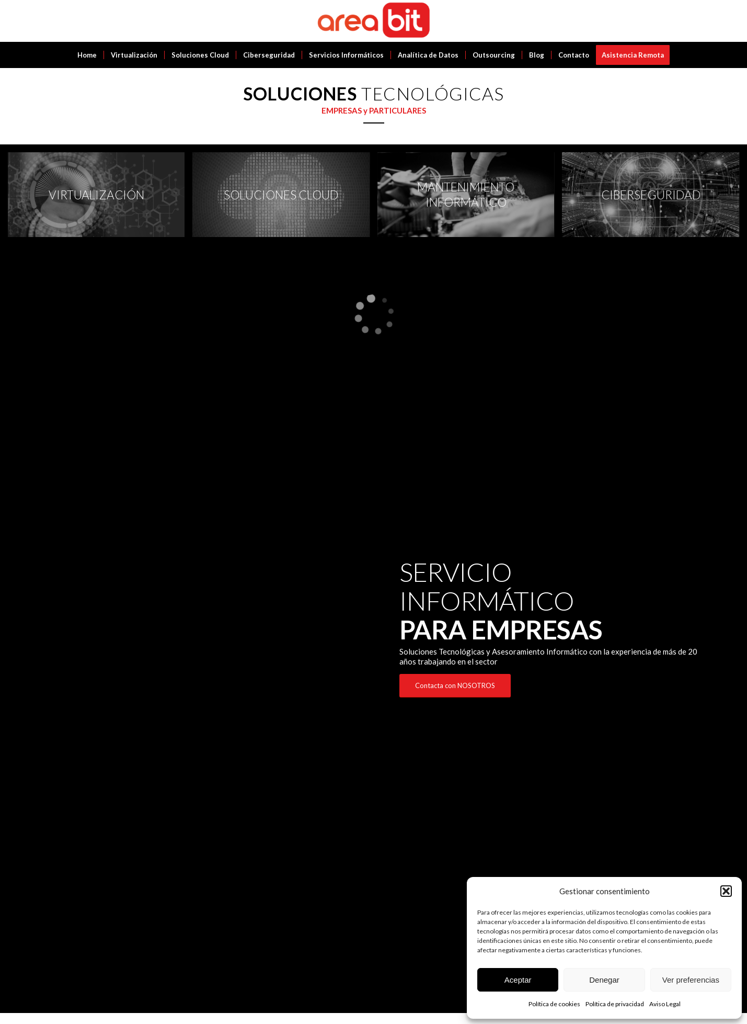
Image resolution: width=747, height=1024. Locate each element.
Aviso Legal (665, 1004)
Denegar (604, 979)
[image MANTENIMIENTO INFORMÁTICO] (469, 198)
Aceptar (518, 979)
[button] (726, 891)
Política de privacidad (614, 1004)
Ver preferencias (690, 979)
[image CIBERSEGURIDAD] (654, 198)
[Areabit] (373, 21)
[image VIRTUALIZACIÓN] (100, 198)
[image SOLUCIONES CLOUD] (284, 198)
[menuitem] (87, 55)
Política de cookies (554, 1004)
